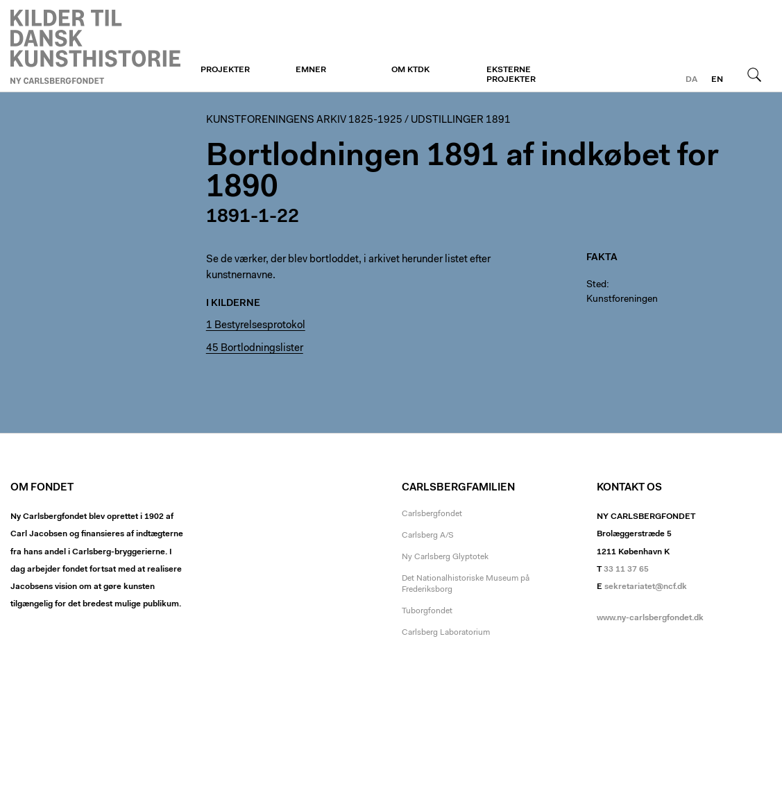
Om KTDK (410, 70)
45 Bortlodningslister (254, 348)
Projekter (225, 70)
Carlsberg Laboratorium (446, 633)
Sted (596, 285)
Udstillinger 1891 (461, 120)
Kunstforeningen (95, 46)
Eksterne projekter (511, 75)
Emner (311, 70)
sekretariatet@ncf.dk (645, 587)
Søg (754, 74)
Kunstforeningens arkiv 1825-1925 (304, 120)
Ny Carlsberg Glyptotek (445, 557)
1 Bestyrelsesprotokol (255, 326)
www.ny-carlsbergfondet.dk (650, 618)
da (691, 80)
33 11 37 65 (626, 569)
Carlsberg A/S (428, 535)
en (717, 80)
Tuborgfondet (427, 611)
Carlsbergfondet (432, 514)
